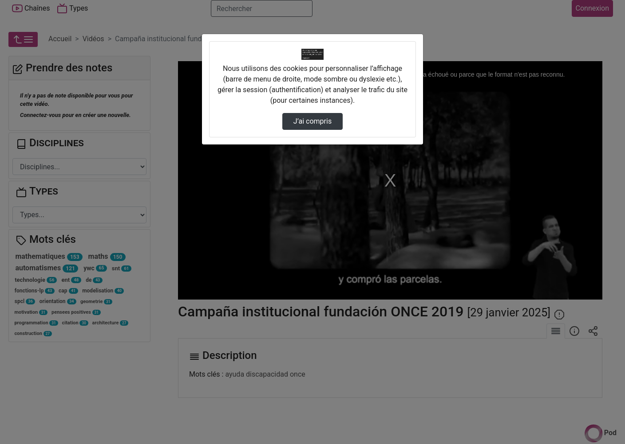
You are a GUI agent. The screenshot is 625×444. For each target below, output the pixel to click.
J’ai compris (312, 121)
